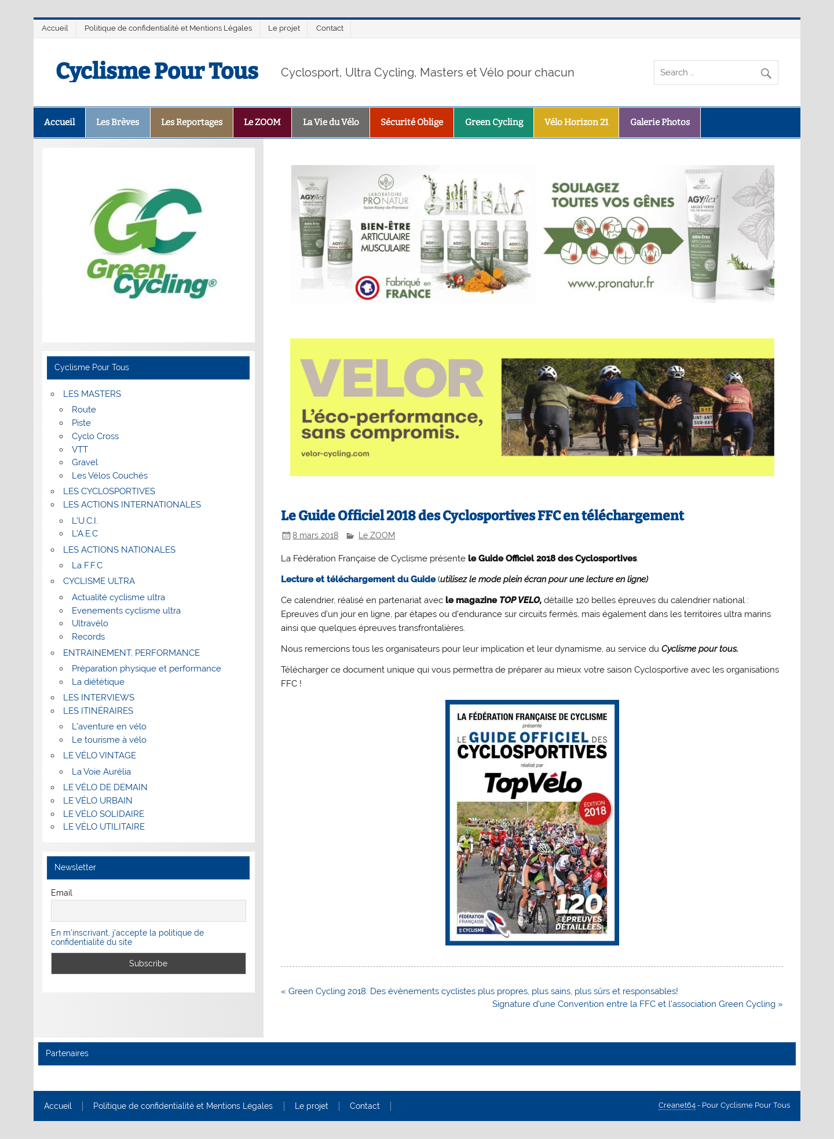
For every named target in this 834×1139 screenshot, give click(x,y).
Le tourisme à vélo (109, 740)
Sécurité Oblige (412, 122)
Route (84, 409)
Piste (81, 423)
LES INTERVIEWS (98, 697)
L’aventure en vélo (109, 726)
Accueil (55, 28)
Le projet (284, 28)
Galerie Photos (660, 122)
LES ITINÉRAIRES (98, 711)
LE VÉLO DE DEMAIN (105, 787)
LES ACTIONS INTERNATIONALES (132, 504)
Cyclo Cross (95, 436)
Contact (329, 28)
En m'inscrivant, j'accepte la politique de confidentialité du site (127, 937)
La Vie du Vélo (331, 122)
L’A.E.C (85, 533)
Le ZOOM (262, 122)
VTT (80, 449)
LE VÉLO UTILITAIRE (104, 827)
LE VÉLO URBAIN (98, 800)
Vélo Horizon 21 (576, 122)
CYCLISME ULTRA (99, 581)
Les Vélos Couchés (110, 475)
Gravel (85, 462)
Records (88, 636)
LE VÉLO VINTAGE (99, 755)
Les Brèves (117, 122)
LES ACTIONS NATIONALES (119, 550)
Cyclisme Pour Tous (157, 71)
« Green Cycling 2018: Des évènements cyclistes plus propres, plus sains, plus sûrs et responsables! (479, 991)
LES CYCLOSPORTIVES (109, 491)
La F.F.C (87, 565)
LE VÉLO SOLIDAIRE (103, 814)
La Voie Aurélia (101, 771)
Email (61, 892)
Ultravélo (90, 623)
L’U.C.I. (85, 521)
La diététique (98, 682)
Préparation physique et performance (146, 668)
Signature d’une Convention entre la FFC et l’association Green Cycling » (637, 1004)
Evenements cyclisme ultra (126, 610)
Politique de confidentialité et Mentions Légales (168, 28)
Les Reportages (191, 122)
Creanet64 (677, 1105)
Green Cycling (494, 122)
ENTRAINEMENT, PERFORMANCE (131, 653)
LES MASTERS (92, 394)
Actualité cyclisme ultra (118, 597)
